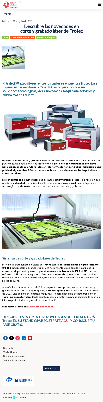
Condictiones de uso (14, 356)
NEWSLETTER (51, 368)
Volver (6, 13)
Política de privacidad (14, 360)
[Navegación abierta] (99, 4)
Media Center (10, 352)
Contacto (8, 348)
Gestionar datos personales (75, 393)
